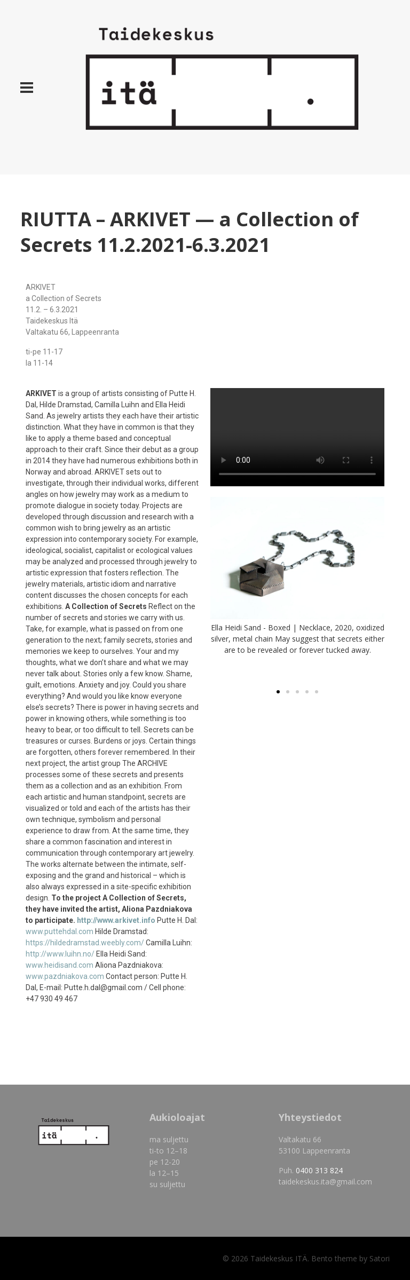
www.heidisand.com (59, 965)
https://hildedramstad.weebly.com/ (85, 942)
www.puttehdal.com (59, 931)
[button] (278, 691)
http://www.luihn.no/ (60, 954)
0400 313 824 (319, 1170)
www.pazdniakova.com (65, 976)
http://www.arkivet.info (116, 920)
